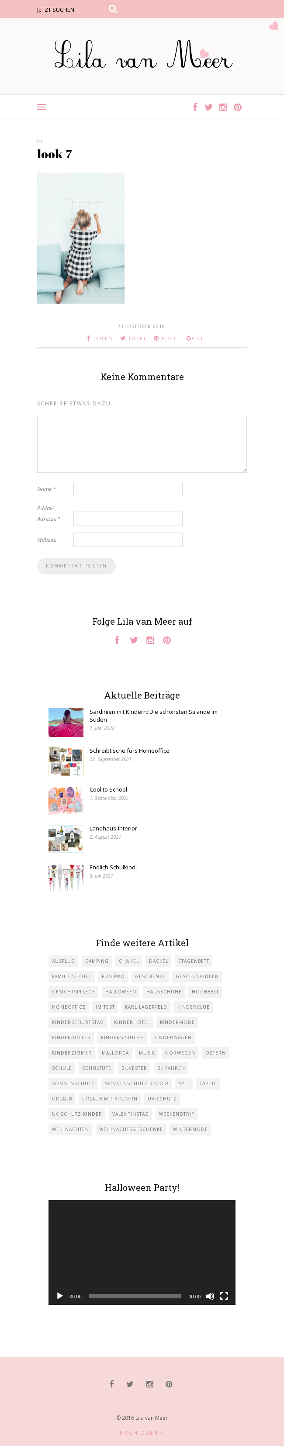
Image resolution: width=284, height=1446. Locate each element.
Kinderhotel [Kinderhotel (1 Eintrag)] (132, 1022)
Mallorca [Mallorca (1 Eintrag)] (115, 1053)
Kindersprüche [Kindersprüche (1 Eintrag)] (122, 1037)
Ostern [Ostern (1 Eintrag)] (215, 1053)
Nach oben (142, 1432)
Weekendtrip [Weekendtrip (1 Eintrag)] (176, 1114)
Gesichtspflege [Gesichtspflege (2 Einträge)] (73, 992)
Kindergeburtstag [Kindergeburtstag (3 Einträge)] (78, 1022)
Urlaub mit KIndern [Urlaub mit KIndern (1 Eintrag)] (110, 1099)
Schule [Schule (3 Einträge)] (62, 1068)
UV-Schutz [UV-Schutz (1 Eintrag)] (162, 1099)
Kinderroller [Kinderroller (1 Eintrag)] (71, 1037)
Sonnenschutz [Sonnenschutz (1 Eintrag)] (73, 1083)
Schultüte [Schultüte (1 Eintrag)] (96, 1068)
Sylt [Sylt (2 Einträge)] (184, 1083)
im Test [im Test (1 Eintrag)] (105, 1007)
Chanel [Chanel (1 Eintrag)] (129, 961)
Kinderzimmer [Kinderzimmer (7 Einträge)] (72, 1053)
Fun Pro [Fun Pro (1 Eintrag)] (113, 976)
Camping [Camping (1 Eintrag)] (97, 961)
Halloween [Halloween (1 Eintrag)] (120, 992)
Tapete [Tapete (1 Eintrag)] (208, 1083)
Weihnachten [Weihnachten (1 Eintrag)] (70, 1129)
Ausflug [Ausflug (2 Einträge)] (63, 961)
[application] (142, 1252)
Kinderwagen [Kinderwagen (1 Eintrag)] (173, 1037)
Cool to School (108, 789)
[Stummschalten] (210, 1296)
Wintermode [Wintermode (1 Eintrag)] (190, 1129)
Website (46, 539)
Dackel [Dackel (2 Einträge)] (158, 961)
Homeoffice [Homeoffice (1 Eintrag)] (69, 1007)
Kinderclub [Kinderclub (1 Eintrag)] (193, 1007)
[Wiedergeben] (59, 1296)
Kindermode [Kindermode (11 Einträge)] (177, 1022)
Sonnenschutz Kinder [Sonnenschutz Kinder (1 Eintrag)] (137, 1083)
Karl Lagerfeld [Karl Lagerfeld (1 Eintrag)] (146, 1007)
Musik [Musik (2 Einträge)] (147, 1053)
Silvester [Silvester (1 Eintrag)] (134, 1068)
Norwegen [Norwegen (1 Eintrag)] (180, 1053)
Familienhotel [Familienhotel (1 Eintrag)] (72, 976)
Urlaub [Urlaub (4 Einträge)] (62, 1099)
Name (46, 489)
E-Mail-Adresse (49, 513)
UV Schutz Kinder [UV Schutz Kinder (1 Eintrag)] (77, 1114)
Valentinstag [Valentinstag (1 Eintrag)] (130, 1114)
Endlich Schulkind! (113, 867)
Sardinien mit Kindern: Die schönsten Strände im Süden (154, 715)
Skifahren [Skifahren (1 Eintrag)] (171, 1068)
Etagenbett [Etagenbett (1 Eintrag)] (193, 961)
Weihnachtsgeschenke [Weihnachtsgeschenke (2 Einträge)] (131, 1129)
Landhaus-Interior (113, 828)
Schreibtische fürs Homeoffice (130, 750)
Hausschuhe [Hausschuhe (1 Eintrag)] (164, 992)
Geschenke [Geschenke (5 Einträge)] (150, 976)
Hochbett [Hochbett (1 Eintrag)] (205, 992)
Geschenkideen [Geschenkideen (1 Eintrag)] (197, 976)
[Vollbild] (224, 1296)
